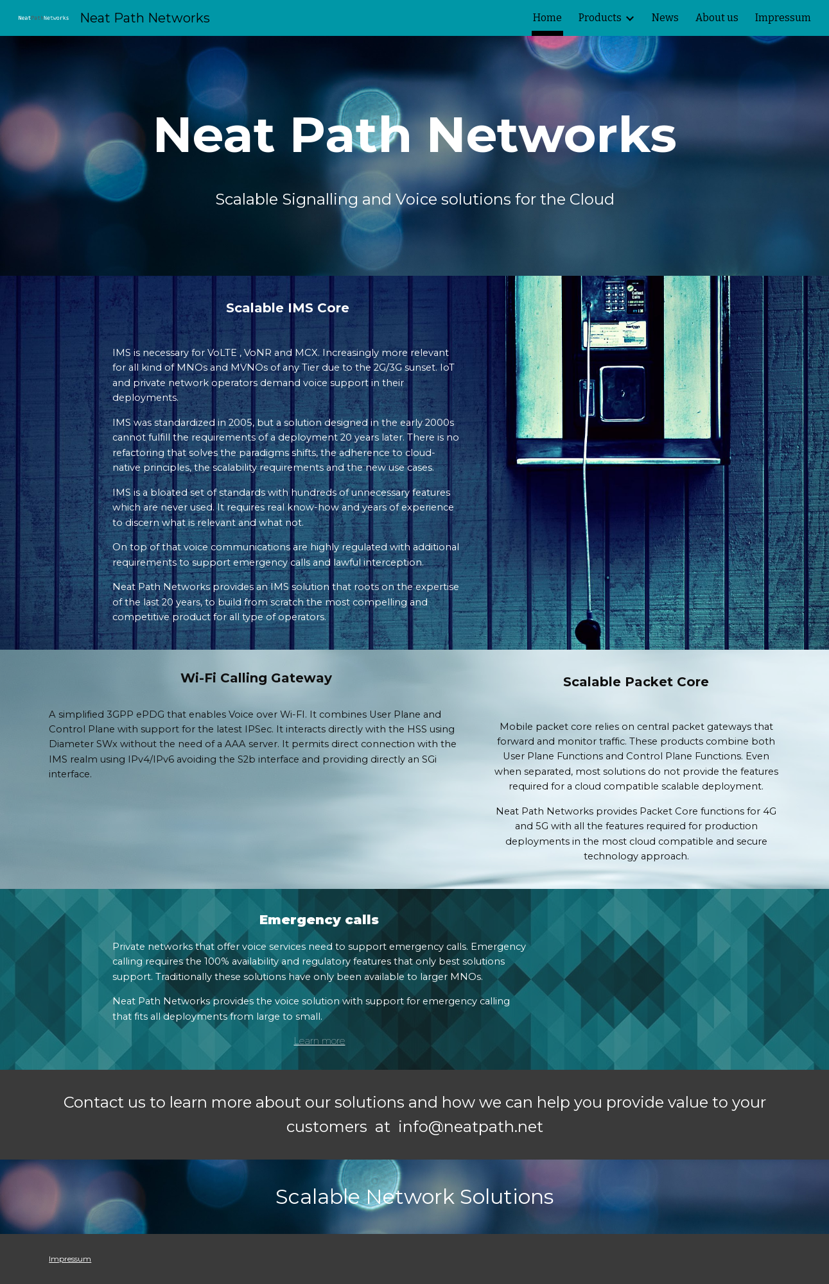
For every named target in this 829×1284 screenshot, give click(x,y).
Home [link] (547, 18)
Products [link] (600, 18)
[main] (414, 134)
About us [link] (716, 18)
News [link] (665, 18)
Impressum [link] (783, 18)
